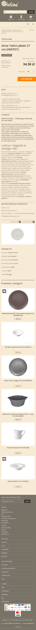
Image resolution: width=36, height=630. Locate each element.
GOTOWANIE (5, 549)
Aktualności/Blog (6, 528)
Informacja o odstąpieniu (8, 518)
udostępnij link (15, 222)
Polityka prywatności (7, 512)
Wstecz (32, 30)
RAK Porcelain (7, 55)
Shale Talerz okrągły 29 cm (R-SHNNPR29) (18, 380)
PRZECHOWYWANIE (6, 561)
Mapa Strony (5, 534)
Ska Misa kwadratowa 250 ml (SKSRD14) (18, 347)
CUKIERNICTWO (5, 575)
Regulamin (4, 510)
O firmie (3, 525)
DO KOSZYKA (26, 79)
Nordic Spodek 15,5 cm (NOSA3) (18, 481)
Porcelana (15, 30)
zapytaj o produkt (28, 222)
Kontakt (3, 530)
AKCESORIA (4, 565)
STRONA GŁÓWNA (6, 30)
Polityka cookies (6, 516)
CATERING (4, 584)
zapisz (27, 501)
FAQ (2, 514)
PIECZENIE (4, 556)
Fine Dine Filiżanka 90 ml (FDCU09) (18, 448)
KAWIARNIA (4, 594)
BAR (2, 598)
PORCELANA (4, 539)
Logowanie (11, 17)
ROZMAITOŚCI (5, 601)
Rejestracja (21, 17)
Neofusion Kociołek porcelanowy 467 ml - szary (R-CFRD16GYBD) (18, 415)
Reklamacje (4, 520)
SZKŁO (3, 546)
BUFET (3, 587)
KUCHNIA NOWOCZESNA (8, 568)
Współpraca (4, 532)
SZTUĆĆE (4, 542)
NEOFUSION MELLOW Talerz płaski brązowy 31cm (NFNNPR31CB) (18, 314)
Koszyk (31, 17)
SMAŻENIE (4, 553)
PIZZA (3, 579)
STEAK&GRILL (5, 591)
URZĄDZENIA (5, 572)
